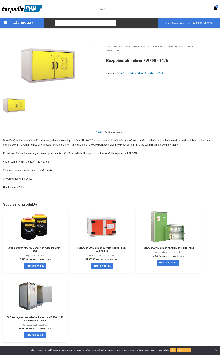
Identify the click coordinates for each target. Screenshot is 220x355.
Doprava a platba (78, 318)
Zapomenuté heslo (34, 318)
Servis (96, 23)
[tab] (98, 132)
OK (173, 350)
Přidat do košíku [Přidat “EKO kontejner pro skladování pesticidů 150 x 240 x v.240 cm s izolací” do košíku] (191, 266)
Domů (109, 46)
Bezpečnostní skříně (164, 46)
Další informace (113, 132)
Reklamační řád (78, 328)
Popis (98, 132)
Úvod (60, 23)
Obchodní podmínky (80, 323)
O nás (84, 23)
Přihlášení (29, 313)
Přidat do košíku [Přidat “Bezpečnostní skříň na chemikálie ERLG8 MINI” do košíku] (137, 266)
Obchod (72, 23)
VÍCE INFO (184, 350)
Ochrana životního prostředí (138, 46)
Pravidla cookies (124, 313)
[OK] (216, 350)
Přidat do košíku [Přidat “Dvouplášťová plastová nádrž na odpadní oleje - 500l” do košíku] (28, 266)
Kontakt (109, 23)
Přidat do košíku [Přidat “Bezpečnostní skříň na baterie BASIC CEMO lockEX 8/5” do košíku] (83, 266)
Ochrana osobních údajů (128, 318)
